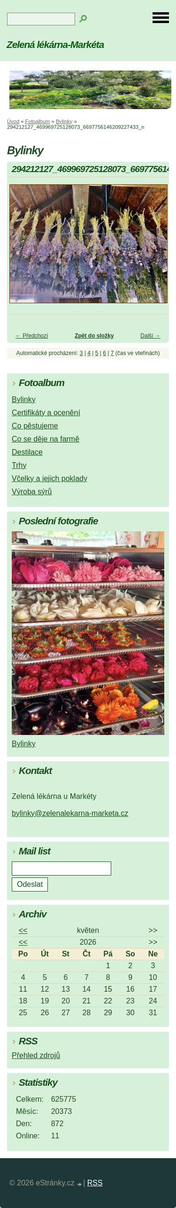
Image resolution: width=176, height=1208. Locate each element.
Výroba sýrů (32, 492)
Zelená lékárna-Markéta (55, 44)
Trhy (19, 465)
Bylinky (64, 121)
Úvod (13, 121)
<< (23, 930)
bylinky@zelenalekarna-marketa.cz (70, 813)
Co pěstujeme (35, 426)
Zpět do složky (94, 335)
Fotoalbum (37, 121)
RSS (95, 1183)
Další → (150, 335)
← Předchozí (31, 335)
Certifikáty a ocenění (46, 413)
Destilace (27, 452)
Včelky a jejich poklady (49, 478)
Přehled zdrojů (36, 1055)
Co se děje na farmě (45, 439)
